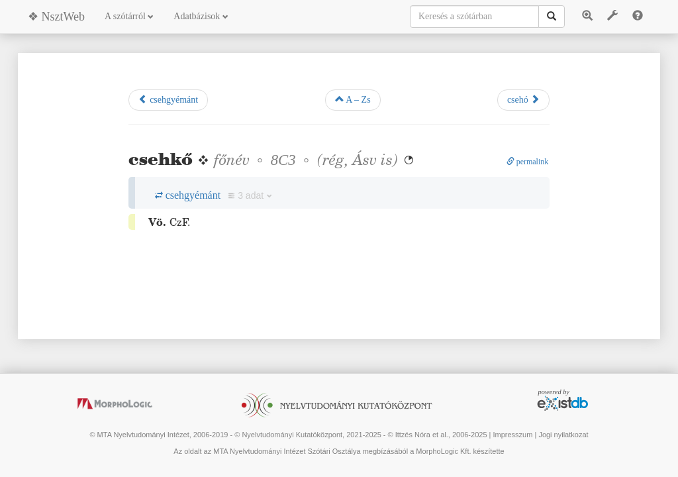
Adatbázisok (200, 16)
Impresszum (512, 435)
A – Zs (353, 99)
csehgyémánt (168, 99)
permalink (528, 161)
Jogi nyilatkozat (563, 435)
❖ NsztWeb (56, 16)
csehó (523, 99)
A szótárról (129, 16)
